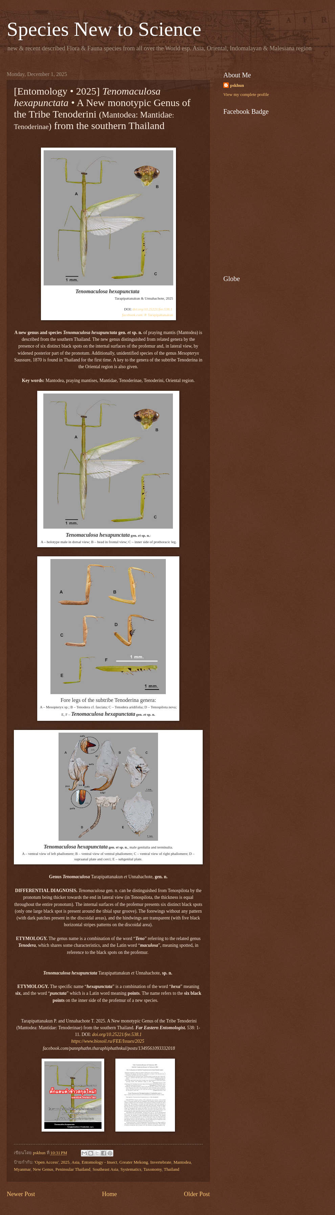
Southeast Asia (105, 1169)
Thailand (171, 1169)
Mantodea (182, 1162)
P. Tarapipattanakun (147, 315)
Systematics (130, 1169)
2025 (65, 1162)
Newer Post (21, 1194)
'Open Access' (47, 1162)
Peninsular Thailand (72, 1169)
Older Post (197, 1194)
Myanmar (22, 1169)
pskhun (237, 85)
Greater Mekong (133, 1162)
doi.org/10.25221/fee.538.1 (152, 309)
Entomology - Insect (99, 1162)
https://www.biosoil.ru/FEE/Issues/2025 (107, 1041)
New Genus (43, 1169)
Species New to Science (104, 29)
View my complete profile (246, 94)
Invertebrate (160, 1162)
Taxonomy (152, 1169)
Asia (75, 1162)
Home (109, 1194)
